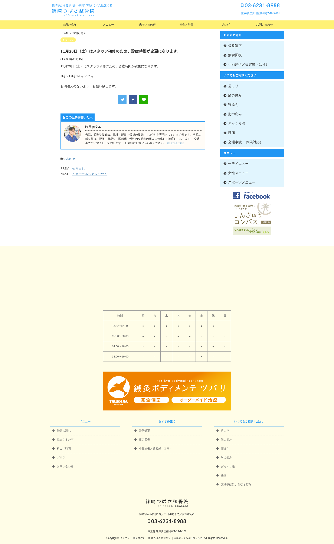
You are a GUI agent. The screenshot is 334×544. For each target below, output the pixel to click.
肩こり (233, 86)
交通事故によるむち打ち (236, 484)
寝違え (233, 104)
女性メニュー (238, 173)
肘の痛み (235, 114)
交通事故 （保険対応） (245, 142)
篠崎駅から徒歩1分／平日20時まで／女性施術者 (167, 514)
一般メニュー (238, 163)
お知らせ (69, 158)
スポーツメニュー (241, 182)
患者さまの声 (147, 24)
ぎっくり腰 (236, 123)
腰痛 (231, 133)
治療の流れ (69, 24)
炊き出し (78, 168)
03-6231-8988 (260, 5)
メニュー (108, 24)
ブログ (225, 24)
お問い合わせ (264, 24)
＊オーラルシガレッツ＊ (89, 174)
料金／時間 (186, 24)
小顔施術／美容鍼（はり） (248, 64)
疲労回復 (235, 55)
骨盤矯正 (235, 45)
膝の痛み (235, 95)
